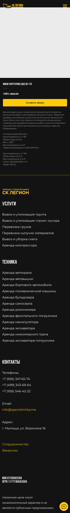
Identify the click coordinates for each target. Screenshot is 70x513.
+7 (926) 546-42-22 (16, 391)
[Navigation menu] (65, 5)
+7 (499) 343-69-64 (16, 385)
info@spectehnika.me (19, 409)
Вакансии (10, 450)
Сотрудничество (15, 444)
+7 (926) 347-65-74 (16, 379)
